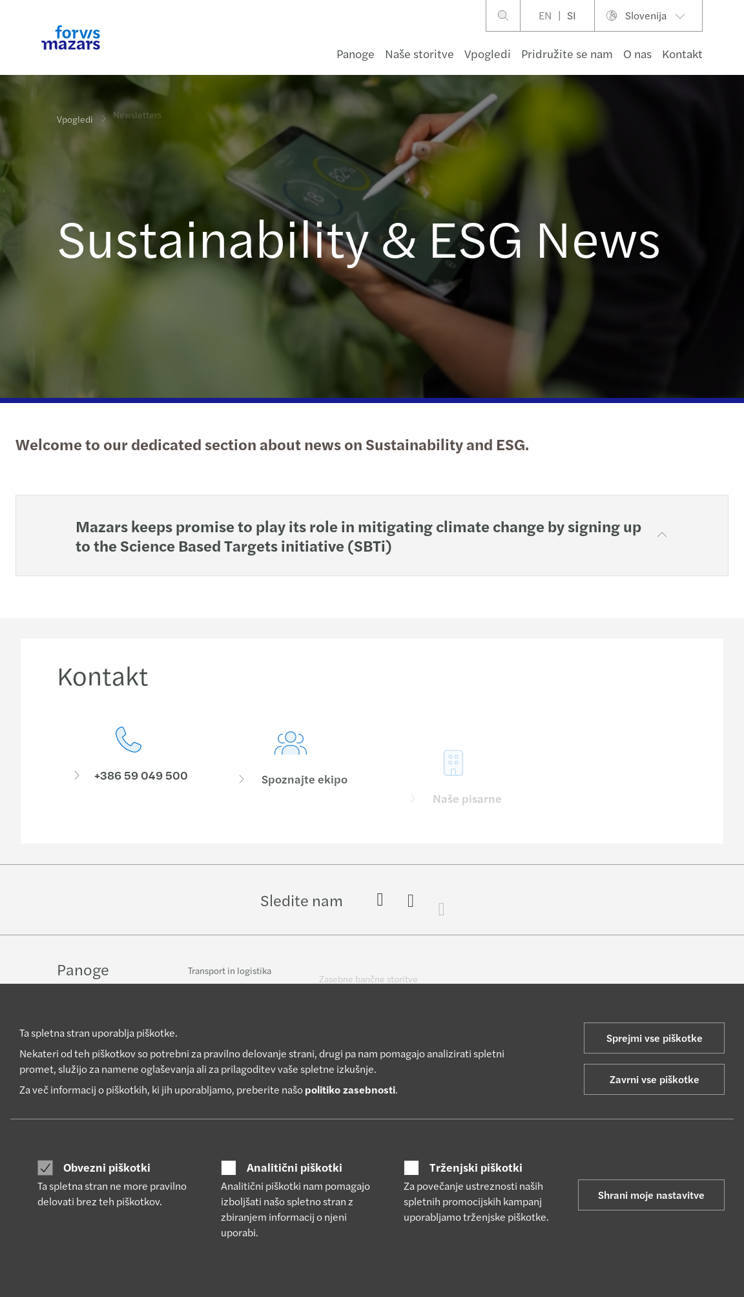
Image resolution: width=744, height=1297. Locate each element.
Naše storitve (419, 53)
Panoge (355, 53)
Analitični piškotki (294, 1167)
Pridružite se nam (567, 53)
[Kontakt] (128, 765)
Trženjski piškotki (475, 1167)
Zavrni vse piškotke (654, 1079)
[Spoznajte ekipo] (291, 783)
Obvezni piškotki (106, 1167)
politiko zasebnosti (350, 1089)
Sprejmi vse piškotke (654, 1037)
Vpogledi (487, 53)
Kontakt (682, 53)
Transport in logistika (229, 977)
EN (545, 15)
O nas (637, 53)
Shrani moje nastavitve (651, 1194)
